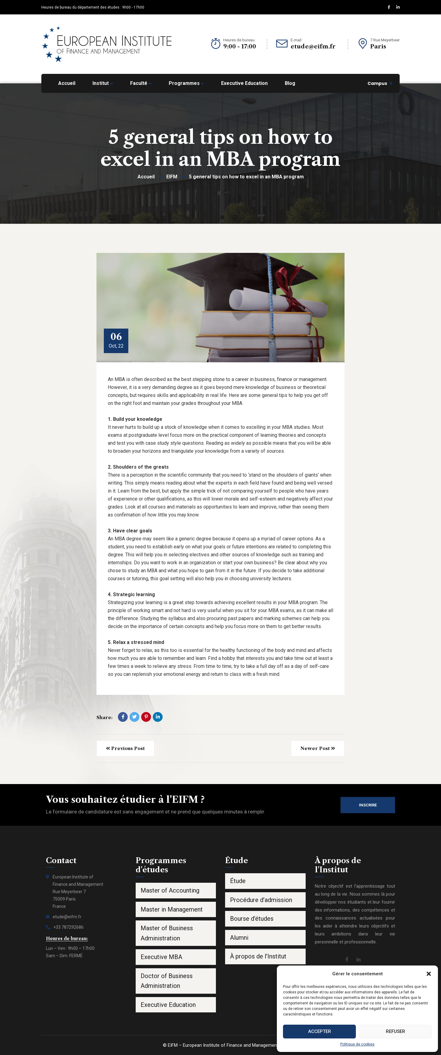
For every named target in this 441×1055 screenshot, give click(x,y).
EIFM (171, 177)
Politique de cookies (357, 1044)
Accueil (146, 177)
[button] (429, 974)
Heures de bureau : (239, 40)
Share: (104, 717)
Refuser (395, 1031)
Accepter (319, 1031)
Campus (377, 83)
